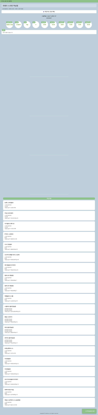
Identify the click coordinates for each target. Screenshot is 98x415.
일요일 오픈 (79, 22)
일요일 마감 (88, 22)
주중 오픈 (43, 22)
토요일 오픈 (61, 22)
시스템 (17, 22)
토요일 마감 (70, 22)
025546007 (49, 18)
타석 (34, 22)
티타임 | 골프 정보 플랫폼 (6, 1)
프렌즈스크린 (9, 22)
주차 (25, 22)
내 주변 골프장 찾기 (90, 411)
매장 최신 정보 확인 (50, 11)
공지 (4, 30)
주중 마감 (52, 22)
